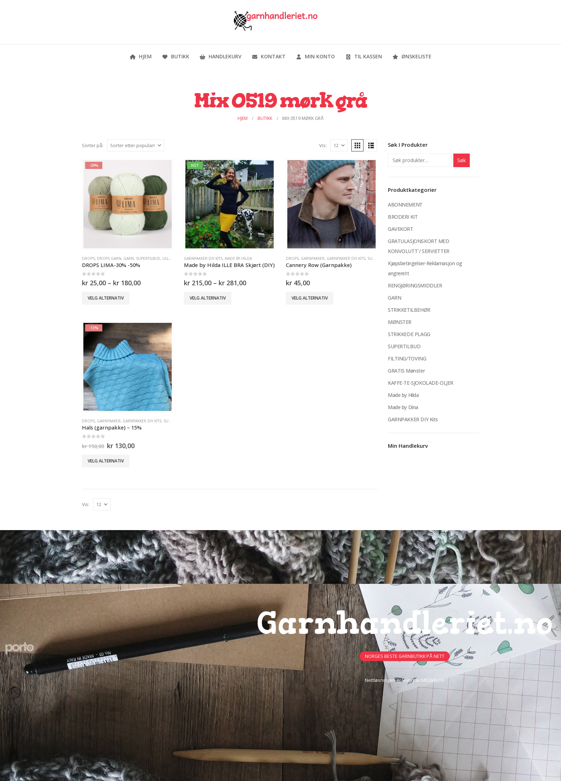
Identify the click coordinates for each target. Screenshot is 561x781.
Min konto (315, 56)
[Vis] (339, 145)
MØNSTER (399, 322)
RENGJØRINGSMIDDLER (415, 285)
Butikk (175, 56)
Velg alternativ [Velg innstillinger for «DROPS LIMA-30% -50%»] (106, 298)
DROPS (88, 258)
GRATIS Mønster (406, 370)
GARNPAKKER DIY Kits (203, 258)
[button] (357, 145)
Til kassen (363, 56)
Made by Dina (403, 407)
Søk (461, 160)
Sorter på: (92, 145)
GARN (128, 258)
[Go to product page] (127, 204)
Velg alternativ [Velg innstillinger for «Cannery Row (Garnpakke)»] (310, 298)
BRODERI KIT (403, 216)
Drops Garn (109, 258)
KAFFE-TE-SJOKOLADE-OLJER (420, 382)
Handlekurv (220, 56)
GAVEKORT (400, 228)
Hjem (141, 56)
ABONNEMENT (405, 204)
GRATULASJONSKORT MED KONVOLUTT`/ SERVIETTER (418, 246)
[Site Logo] (275, 22)
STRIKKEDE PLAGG (409, 334)
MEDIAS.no (432, 680)
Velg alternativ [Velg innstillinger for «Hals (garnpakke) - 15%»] (106, 461)
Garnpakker (313, 258)
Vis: (323, 145)
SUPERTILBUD (148, 258)
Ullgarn (170, 258)
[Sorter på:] (135, 145)
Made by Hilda (238, 258)
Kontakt (269, 56)
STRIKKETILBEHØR (409, 309)
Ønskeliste (411, 56)
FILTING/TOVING (407, 358)
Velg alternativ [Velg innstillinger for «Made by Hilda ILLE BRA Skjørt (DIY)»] (208, 298)
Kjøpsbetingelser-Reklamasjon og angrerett (425, 268)
